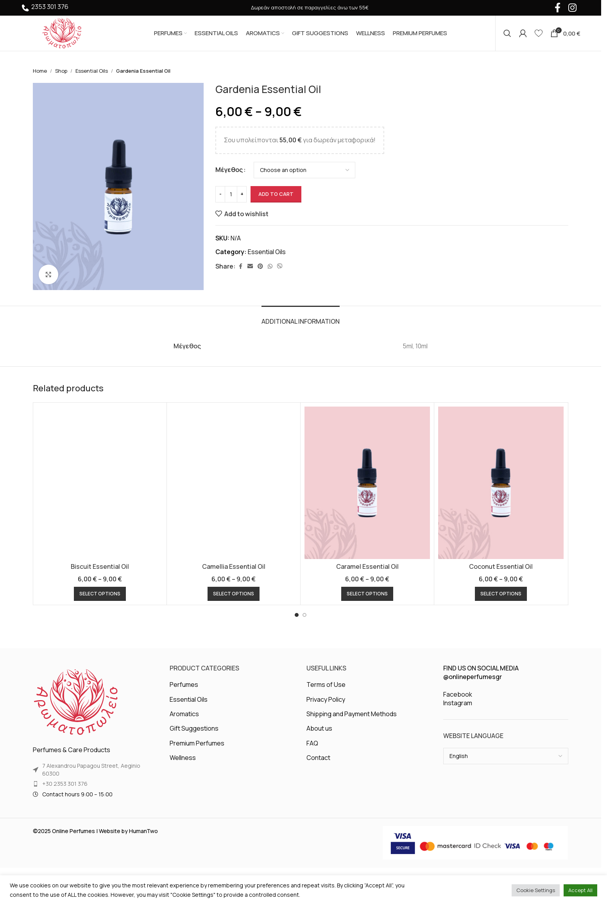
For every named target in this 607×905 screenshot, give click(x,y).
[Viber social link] (280, 266)
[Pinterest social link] (260, 266)
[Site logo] (62, 32)
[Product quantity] (231, 194)
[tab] (300, 318)
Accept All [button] (580, 890)
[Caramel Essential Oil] (367, 483)
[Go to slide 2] (304, 615)
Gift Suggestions (194, 728)
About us (319, 728)
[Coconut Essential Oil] (501, 483)
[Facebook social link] (240, 266)
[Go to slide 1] (297, 615)
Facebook (457, 694)
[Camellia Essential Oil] (233, 483)
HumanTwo (143, 831)
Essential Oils (91, 70)
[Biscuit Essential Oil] (100, 483)
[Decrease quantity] (220, 194)
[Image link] (76, 702)
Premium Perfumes (197, 743)
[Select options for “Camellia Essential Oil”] (234, 594)
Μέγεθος (229, 169)
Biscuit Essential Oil (100, 566)
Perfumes (184, 684)
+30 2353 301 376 (65, 783)
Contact (318, 757)
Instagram (457, 703)
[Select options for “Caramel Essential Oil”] (367, 594)
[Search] (507, 33)
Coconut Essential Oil (501, 566)
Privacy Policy (325, 699)
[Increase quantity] (242, 194)
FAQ (312, 743)
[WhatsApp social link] (270, 266)
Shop (61, 70)
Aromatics (184, 714)
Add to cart (276, 193)
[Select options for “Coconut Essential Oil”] (501, 594)
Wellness (183, 757)
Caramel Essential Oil (367, 566)
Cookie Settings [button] (535, 890)
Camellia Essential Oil (233, 566)
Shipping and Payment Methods (351, 714)
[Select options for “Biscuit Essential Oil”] (100, 594)
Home (40, 70)
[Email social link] (250, 266)
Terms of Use (326, 684)
